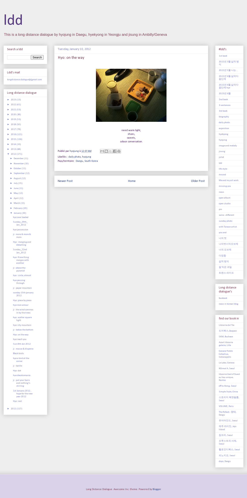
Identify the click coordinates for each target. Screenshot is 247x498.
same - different (226, 215)
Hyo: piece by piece (22, 300)
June (16, 188)
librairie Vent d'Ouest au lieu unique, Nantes (229, 377)
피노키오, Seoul (227, 455)
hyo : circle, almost (22, 275)
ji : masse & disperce (23, 349)
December (19, 158)
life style (223, 169)
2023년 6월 (225, 93)
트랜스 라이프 (226, 273)
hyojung (86, 157)
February (18, 208)
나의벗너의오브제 (228, 244)
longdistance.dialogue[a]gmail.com (24, 79)
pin (220, 209)
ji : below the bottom (23, 330)
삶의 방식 (224, 261)
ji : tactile (17, 366)
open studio (224, 203)
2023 (14, 100)
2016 (14, 134)
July (16, 183)
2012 (14, 154)
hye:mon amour (20, 305)
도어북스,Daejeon (228, 331)
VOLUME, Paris (226, 406)
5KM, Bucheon (226, 337)
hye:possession (20, 230)
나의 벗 (222, 238)
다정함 (222, 256)
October (18, 168)
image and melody (228, 146)
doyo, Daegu (225, 461)
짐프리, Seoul (226, 435)
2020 (14, 114)
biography (224, 117)
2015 (14, 139)
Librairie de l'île (226, 325)
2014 (14, 144)
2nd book (223, 99)
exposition (224, 128)
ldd (13, 21)
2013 (14, 149)
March (17, 203)
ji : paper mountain (22, 288)
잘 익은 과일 (225, 267)
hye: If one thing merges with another (21, 260)
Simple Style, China (228, 392)
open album (224, 198)
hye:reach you (19, 339)
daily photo (74, 157)
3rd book (223, 111)
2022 (14, 104)
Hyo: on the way (20, 335)
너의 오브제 (225, 250)
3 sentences (224, 105)
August (17, 178)
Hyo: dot (17, 371)
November (19, 163)
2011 (14, 409)
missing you (225, 186)
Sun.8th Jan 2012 (22, 344)
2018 (14, 124)
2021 (14, 110)
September (19, 173)
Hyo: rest (17, 401)
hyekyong (223, 134)
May (16, 193)
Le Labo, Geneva (226, 363)
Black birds (18, 353)
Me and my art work (228, 180)
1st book (223, 56)
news (221, 192)
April (16, 198)
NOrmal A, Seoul (227, 368)
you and (222, 232)
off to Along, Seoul (227, 386)
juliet (221, 157)
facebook (223, 298)
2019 (14, 119)
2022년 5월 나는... (228, 70)
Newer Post (65, 181)
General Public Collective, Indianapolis (226, 354)
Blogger (157, 489)
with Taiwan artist (228, 227)
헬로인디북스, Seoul (229, 449)
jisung (222, 151)
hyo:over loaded (20, 217)
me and (222, 175)
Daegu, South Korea (87, 161)
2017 (14, 129)
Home (132, 181)
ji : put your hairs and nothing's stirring (21, 383)
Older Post (198, 181)
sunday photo (225, 221)
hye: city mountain (22, 325)
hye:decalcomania (21, 375)
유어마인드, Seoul (228, 421)
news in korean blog (228, 304)
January (18, 213)
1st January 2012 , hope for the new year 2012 (23, 394)
